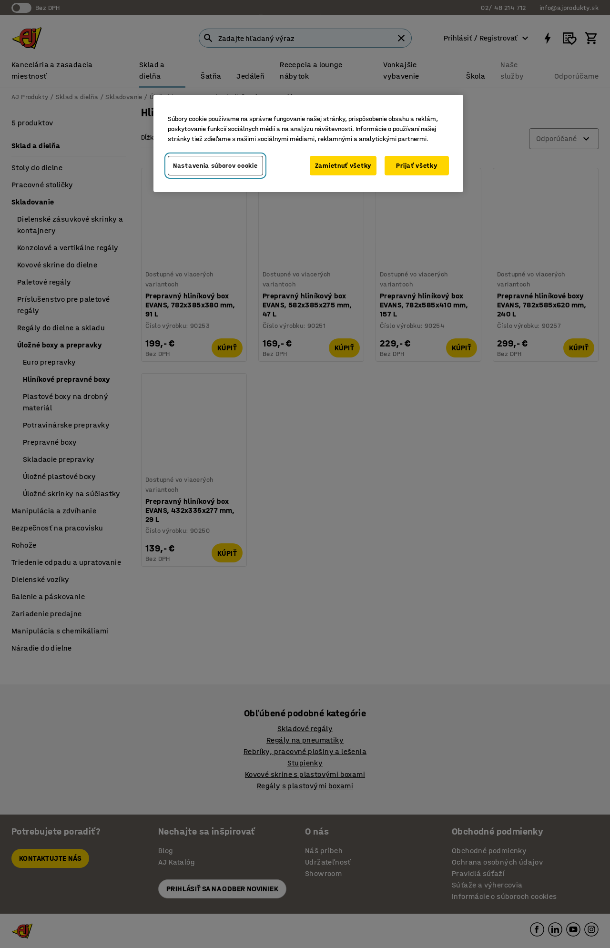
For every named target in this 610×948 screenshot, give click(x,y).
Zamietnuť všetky (343, 166)
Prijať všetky (416, 166)
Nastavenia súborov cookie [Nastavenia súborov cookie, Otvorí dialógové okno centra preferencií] (215, 166)
